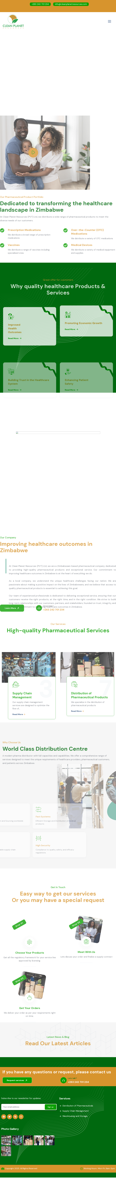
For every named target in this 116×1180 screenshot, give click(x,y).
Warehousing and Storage (74, 1116)
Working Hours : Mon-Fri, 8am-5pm (99, 1168)
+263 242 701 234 (40, 4)
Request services (17, 1080)
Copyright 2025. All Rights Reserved (21, 1168)
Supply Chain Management (75, 1111)
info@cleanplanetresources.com (71, 4)
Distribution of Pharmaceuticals (77, 1105)
